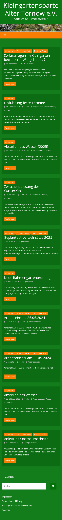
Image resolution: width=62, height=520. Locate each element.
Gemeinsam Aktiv (24, 51)
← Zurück (8, 476)
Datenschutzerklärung (12, 501)
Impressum (7, 496)
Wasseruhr (8, 198)
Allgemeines (38, 106)
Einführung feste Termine (24, 102)
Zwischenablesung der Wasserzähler (21, 188)
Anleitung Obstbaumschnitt (26, 438)
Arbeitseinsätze (23, 233)
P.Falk (26, 106)
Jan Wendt (30, 63)
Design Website (30, 442)
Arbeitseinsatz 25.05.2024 (24, 317)
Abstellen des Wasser (20, 394)
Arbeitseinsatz (49, 106)
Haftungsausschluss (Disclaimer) (17, 505)
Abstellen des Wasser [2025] (26, 146)
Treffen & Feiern (40, 51)
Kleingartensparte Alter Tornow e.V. (30, 9)
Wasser (7, 110)
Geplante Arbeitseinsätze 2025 (28, 237)
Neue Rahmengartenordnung (27, 277)
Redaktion (6, 510)
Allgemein (9, 51)
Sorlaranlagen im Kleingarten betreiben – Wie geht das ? (27, 57)
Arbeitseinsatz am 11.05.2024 (27, 357)
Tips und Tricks (40, 434)
